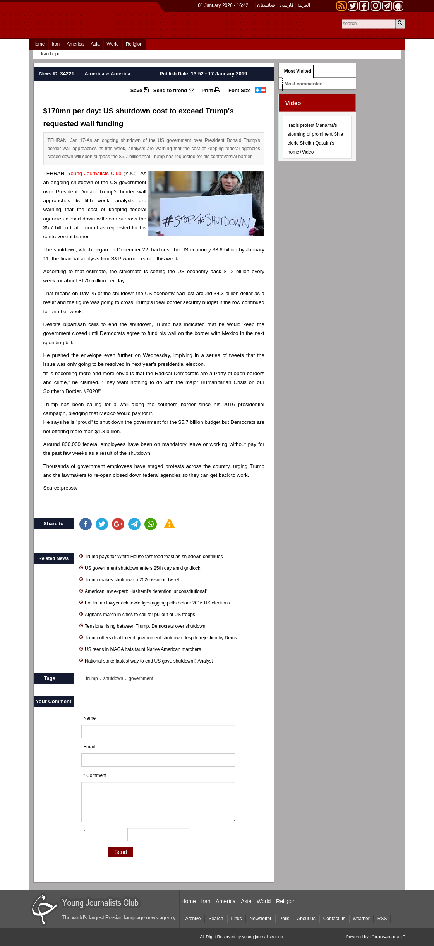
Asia (95, 44)
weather (361, 918)
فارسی (287, 5)
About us (306, 918)
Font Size (239, 90)
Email (89, 747)
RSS (382, 918)
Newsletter (261, 918)
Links (236, 918)
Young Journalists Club (95, 173)
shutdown (113, 678)
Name (89, 718)
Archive (193, 918)
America (75, 44)
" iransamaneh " (388, 936)
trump (92, 678)
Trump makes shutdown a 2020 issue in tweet (129, 579)
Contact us (334, 918)
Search (216, 918)
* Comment (94, 775)
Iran (56, 44)
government (141, 678)
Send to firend (173, 90)
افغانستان (266, 5)
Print (211, 90)
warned (130, 258)
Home (39, 44)
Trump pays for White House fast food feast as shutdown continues (151, 556)
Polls (284, 918)
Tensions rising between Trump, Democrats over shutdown (142, 625)
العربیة (303, 5)
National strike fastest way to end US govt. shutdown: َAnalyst (146, 660)
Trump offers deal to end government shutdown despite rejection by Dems (158, 637)
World (113, 44)
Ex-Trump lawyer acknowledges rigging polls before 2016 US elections (154, 602)
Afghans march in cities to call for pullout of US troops (137, 614)
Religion (134, 44)
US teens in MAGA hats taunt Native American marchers (140, 648)
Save (139, 90)
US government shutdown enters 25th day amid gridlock (139, 567)
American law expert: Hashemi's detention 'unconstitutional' (143, 590)
